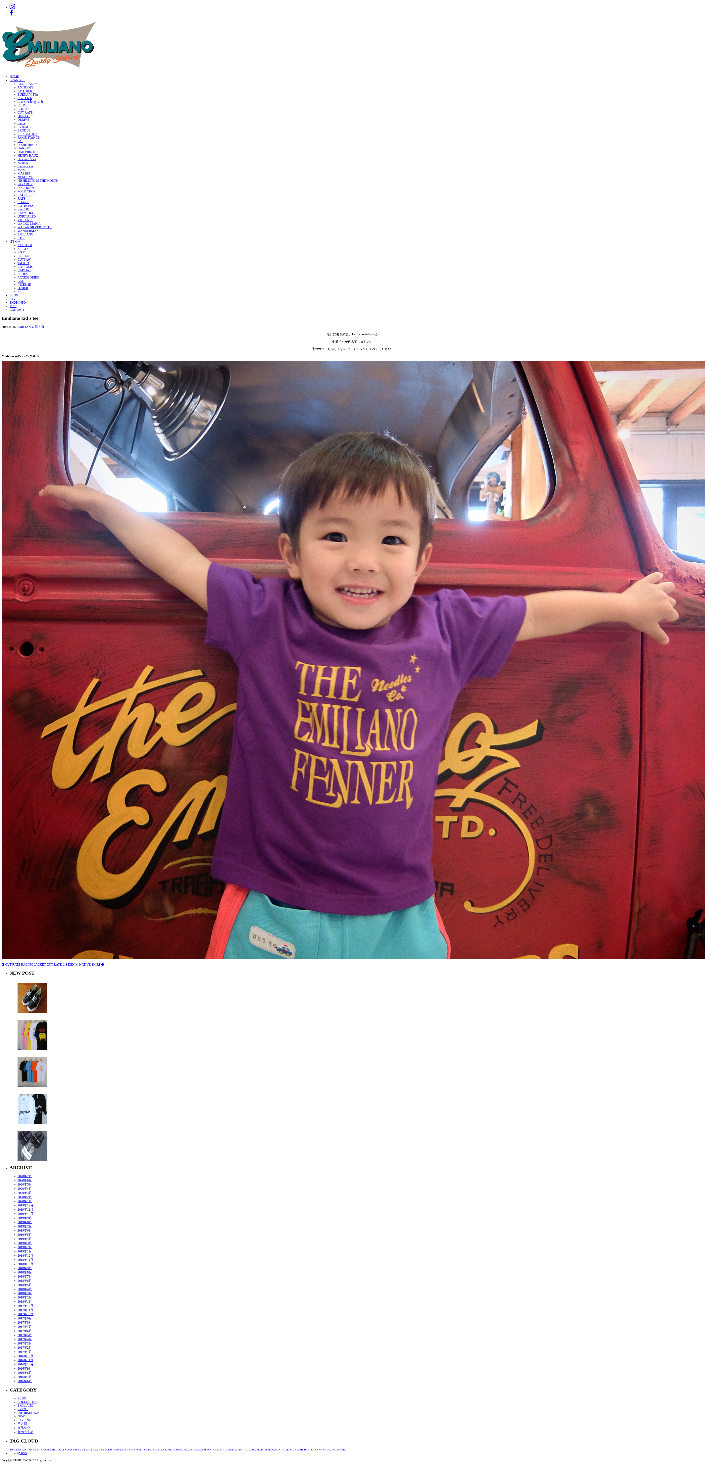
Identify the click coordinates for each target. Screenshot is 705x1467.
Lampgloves (25, 166)
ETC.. (21, 238)
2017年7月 (25, 1326)
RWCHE (23, 209)
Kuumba (23, 162)
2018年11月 (25, 1259)
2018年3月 (25, 1293)
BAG (21, 281)
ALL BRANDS (27, 83)
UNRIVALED (27, 216)
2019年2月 (25, 1247)
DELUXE (24, 116)
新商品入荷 (25, 1432)
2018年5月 (25, 1285)
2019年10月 (25, 1213)
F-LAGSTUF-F (27, 134)
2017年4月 (25, 1339)
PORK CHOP (26, 191)
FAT (20, 141)
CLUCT (23, 105)
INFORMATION (28, 1412)
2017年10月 (25, 1314)
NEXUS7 (188, 1449)
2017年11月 (25, 1310)
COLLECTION (27, 1402)
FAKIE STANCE (29, 137)
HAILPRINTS (27, 152)
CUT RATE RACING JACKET (24, 964)
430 (12, 1449)
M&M (22, 170)
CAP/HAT (24, 270)
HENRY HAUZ (28, 155)
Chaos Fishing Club (30, 101)
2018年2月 (25, 1297)
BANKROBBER (46, 1449)
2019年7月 (25, 1226)
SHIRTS (23, 248)
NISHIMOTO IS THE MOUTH (38, 180)
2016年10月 (25, 1364)
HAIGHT (24, 148)
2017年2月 (25, 1347)
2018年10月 (25, 1264)
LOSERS (170, 1449)
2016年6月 (25, 1381)
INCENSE (24, 284)
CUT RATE (25, 112)
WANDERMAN (28, 230)
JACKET (23, 263)
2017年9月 (25, 1318)
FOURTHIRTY (27, 144)
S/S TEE (23, 252)
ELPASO (110, 1449)
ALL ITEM (25, 245)
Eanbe (21, 123)
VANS (322, 1449)
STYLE (15, 299)
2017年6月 (25, 1331)
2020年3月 (25, 1192)
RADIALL (24, 195)
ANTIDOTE (26, 87)
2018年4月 (25, 1289)
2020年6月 (25, 1180)
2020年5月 (25, 1184)
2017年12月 (25, 1305)
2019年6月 (25, 1230)
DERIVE (23, 119)
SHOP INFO (18, 302)
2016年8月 (25, 1372)
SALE (21, 291)
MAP (13, 306)
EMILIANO (25, 234)
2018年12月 (25, 1255)
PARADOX (25, 184)
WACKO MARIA (29, 223)
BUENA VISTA (28, 94)
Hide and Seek (27, 159)
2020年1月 (25, 1201)
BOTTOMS (25, 266)
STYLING (24, 1420)
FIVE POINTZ (137, 1449)
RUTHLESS (26, 205)
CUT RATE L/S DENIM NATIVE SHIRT (75, 964)
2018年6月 (25, 1280)
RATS (21, 198)
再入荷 (39, 327)
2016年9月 (25, 1368)
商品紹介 (24, 1428)
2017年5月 (25, 1335)
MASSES (24, 173)
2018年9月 (25, 1268)
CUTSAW (24, 259)
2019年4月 (25, 1238)
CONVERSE (72, 1449)
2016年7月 (25, 1377)
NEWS (22, 1416)
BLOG (14, 295)
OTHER (23, 288)
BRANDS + (17, 80)
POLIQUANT (27, 187)
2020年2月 (25, 1197)
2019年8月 (25, 1222)
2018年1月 (25, 1301)
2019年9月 (25, 1218)
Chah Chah (25, 98)
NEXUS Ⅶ (200, 1449)
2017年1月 (25, 1351)
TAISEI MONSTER (292, 1449)
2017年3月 (25, 1343)
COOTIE (23, 109)
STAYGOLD (26, 213)
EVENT (23, 1409)
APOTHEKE (26, 91)
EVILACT (24, 126)
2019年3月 (25, 1243)
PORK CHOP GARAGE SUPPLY (225, 1449)
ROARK (23, 202)
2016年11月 (25, 1360)
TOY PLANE (311, 1449)
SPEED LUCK (272, 1449)
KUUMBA (158, 1449)
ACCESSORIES (28, 277)
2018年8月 (25, 1272)
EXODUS (24, 130)
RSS (22, 1453)
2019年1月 (25, 1251)
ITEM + (15, 241)
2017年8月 (25, 1322)
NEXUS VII (25, 177)
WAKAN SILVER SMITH (35, 227)
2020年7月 (25, 1176)
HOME (14, 76)
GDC (149, 1449)
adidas (17, 1449)
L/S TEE (23, 256)
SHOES (23, 274)
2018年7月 (25, 1276)
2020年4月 (25, 1188)
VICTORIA (25, 220)
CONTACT (17, 309)
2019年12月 (25, 1205)
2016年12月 (25, 1356)
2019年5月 (25, 1234)
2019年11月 (25, 1209)
